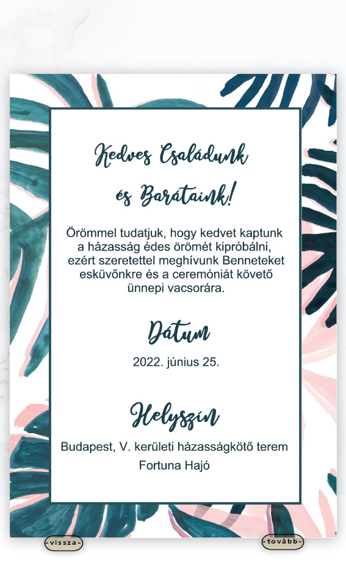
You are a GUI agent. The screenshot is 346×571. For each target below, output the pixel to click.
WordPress (223, 559)
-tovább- (282, 541)
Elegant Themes (153, 559)
